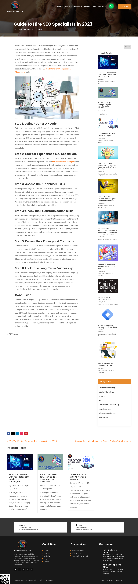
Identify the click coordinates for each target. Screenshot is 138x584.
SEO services (76, 553)
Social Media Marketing (109, 404)
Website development (108, 413)
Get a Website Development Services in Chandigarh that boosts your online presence (107, 231)
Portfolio (87, 6)
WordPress (103, 417)
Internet (102, 396)
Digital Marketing (106, 392)
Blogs (46, 559)
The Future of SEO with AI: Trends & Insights (107, 135)
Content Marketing (107, 387)
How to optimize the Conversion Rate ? (105, 365)
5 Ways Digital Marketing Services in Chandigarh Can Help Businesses (107, 199)
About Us (66, 6)
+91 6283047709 (25, 527)
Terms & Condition (107, 580)
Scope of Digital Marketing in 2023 (104, 298)
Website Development (80, 556)
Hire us (125, 6)
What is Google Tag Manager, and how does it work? (107, 327)
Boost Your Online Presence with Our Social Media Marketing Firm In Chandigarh (107, 166)
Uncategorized (105, 409)
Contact (46, 562)
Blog (94, 6)
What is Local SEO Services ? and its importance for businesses (104, 105)
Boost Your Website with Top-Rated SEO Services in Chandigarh (107, 75)
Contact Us (102, 6)
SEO (100, 400)
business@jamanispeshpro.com (28, 529)
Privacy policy (119, 580)
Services (77, 6)
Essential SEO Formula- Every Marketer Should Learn (107, 266)
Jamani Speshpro (23, 29)
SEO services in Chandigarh (63, 161)
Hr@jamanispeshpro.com (84, 529)
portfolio (47, 556)
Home (59, 6)
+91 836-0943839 (82, 527)
